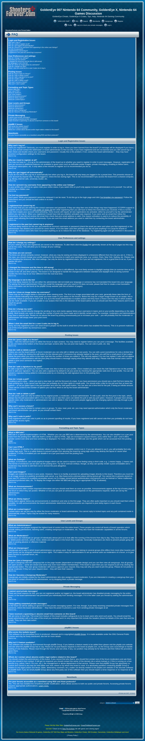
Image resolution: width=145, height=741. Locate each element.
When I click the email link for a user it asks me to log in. (27, 68)
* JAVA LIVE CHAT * (64, 21)
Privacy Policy (72, 735)
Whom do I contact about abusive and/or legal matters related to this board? (33, 129)
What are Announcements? (17, 96)
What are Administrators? (16, 105)
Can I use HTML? (14, 91)
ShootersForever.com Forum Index (17, 30)
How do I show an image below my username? (24, 65)
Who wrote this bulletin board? (18, 126)
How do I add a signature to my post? (20, 77)
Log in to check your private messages (90, 25)
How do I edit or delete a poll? (18, 80)
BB (70, 714)
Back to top (12, 156)
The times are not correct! (16, 59)
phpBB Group (80, 634)
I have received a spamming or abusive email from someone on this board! (33, 121)
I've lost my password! (15, 49)
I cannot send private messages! (19, 117)
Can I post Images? (14, 94)
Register (120, 21)
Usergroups (109, 21)
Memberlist (96, 21)
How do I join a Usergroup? (17, 110)
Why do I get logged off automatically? (21, 45)
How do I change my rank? (17, 66)
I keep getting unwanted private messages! (22, 119)
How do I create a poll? (16, 79)
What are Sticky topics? (16, 98)
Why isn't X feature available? (18, 128)
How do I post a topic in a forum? (19, 73)
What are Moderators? (15, 107)
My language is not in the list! (18, 63)
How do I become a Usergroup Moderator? (22, 112)
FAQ (76, 21)
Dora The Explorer (68, 729)
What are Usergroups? (16, 108)
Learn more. (44, 686)
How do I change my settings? (18, 58)
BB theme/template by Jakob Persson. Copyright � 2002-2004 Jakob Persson (72, 709)
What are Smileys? (14, 93)
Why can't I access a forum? (17, 82)
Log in (109, 25)
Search (85, 21)
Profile (70, 25)
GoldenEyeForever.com (72, 725)
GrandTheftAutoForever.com (90, 725)
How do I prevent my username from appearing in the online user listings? (33, 47)
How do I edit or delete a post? (18, 75)
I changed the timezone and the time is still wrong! (25, 61)
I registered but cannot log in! (18, 51)
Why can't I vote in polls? (16, 84)
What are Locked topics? (16, 99)
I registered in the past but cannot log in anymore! (24, 52)
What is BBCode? (14, 89)
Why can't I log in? (14, 42)
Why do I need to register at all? (19, 44)
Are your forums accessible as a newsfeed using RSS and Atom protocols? (33, 135)
